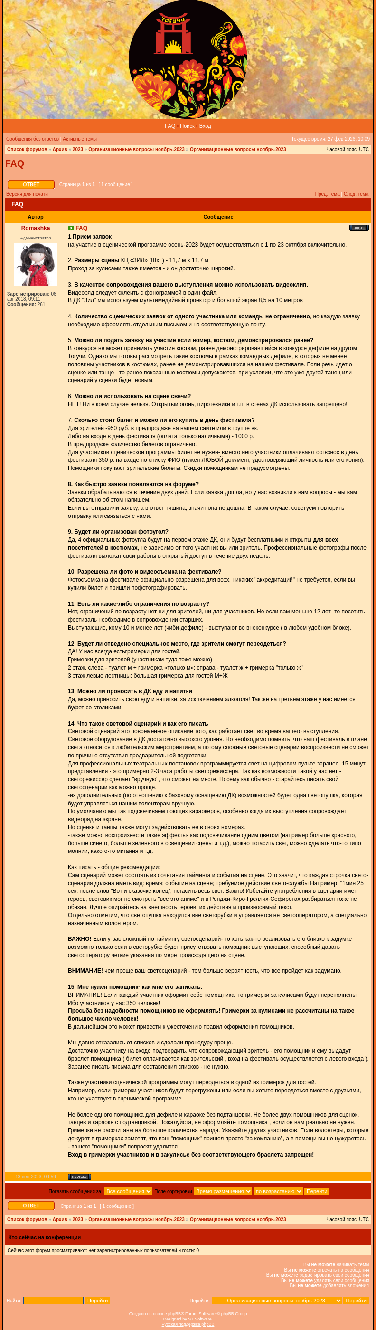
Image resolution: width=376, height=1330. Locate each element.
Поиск (187, 126)
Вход (205, 126)
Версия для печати (27, 194)
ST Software (199, 1319)
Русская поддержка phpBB (188, 1324)
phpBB (174, 1313)
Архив (60, 149)
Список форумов (27, 149)
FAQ (170, 126)
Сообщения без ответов (32, 139)
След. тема (356, 194)
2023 (78, 149)
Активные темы (80, 139)
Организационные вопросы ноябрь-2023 (136, 149)
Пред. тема (327, 194)
